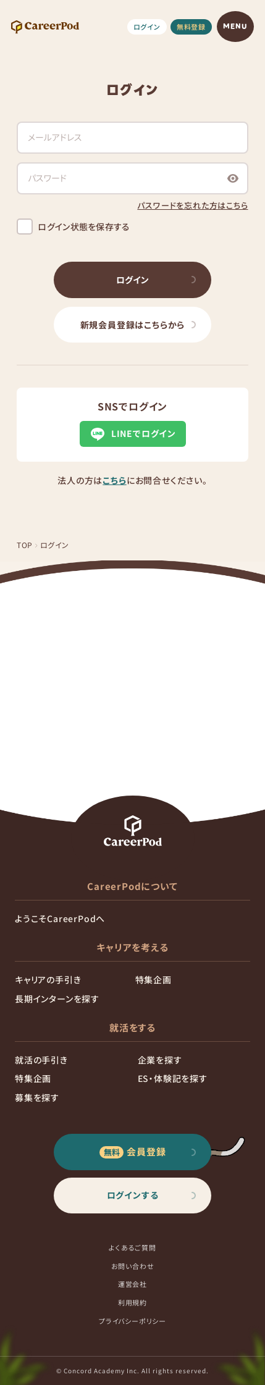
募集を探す (37, 1097)
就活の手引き (41, 1060)
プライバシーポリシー (132, 1321)
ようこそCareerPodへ (60, 918)
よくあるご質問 (132, 1247)
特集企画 (153, 979)
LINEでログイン (132, 434)
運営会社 (132, 1284)
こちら (114, 480)
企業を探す (160, 1060)
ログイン (147, 26)
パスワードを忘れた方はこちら (192, 205)
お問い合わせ (132, 1266)
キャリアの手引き (48, 979)
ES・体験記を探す (173, 1078)
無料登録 (191, 26)
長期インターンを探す (57, 998)
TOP (24, 544)
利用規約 (132, 1302)
